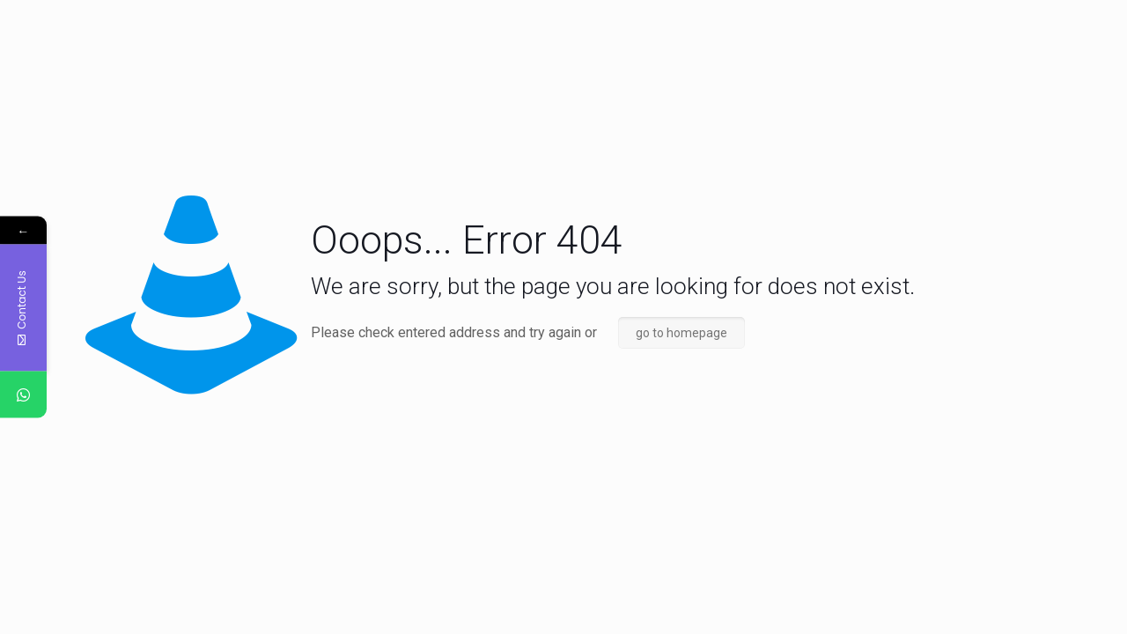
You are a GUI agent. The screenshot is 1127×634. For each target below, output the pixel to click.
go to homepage (681, 333)
